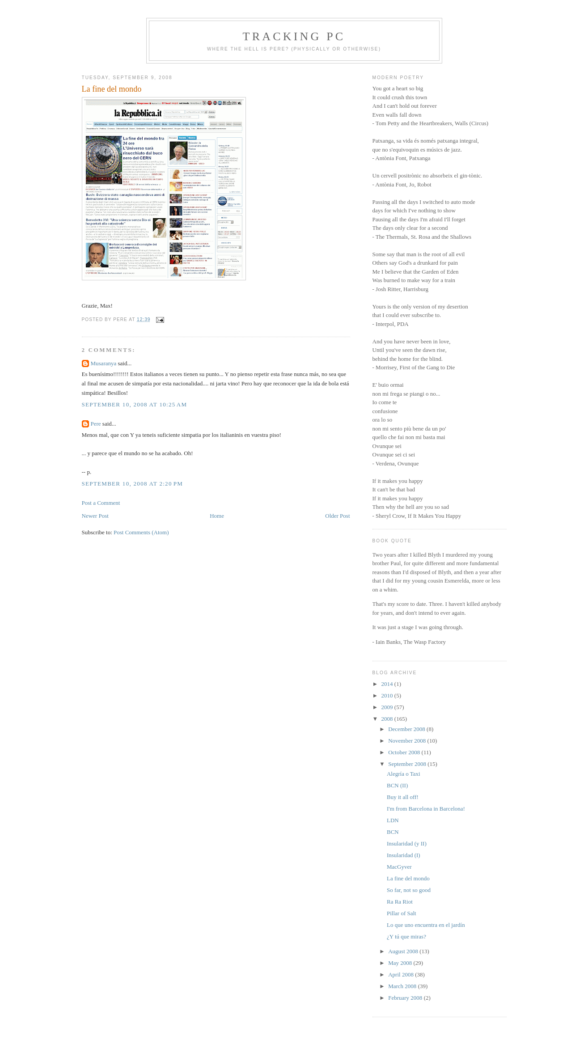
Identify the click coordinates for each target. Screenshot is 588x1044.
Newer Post (95, 515)
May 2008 (400, 962)
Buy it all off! (403, 797)
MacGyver (399, 866)
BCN (393, 831)
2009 (387, 707)
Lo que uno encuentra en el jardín (426, 924)
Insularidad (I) (403, 855)
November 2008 (407, 740)
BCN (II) (397, 785)
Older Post (337, 515)
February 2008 (405, 997)
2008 (387, 718)
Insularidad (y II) (407, 843)
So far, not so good (409, 890)
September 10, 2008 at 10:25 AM (134, 404)
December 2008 (407, 729)
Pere (96, 423)
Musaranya (104, 363)
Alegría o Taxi (403, 773)
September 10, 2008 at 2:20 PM (132, 483)
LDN (393, 820)
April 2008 (401, 974)
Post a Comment (101, 502)
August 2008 (403, 951)
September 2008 (407, 764)
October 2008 (404, 752)
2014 (387, 684)
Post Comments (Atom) (141, 532)
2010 (387, 695)
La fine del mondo (112, 89)
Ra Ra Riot (400, 901)
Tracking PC (294, 36)
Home (217, 515)
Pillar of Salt (401, 913)
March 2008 (403, 986)
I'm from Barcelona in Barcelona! (426, 808)
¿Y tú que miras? (406, 936)
